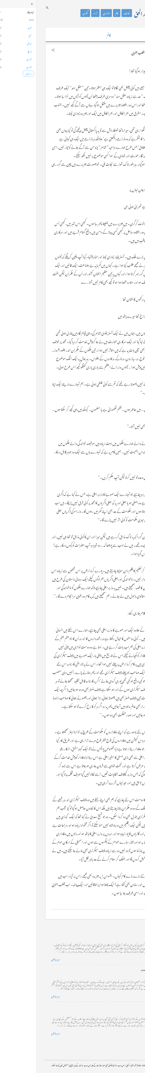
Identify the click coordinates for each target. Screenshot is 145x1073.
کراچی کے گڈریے (120, 932)
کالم (80, 13)
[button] (17, 50)
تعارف (91, 13)
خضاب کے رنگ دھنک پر (117, 969)
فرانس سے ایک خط (120, 1006)
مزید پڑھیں (19, 959)
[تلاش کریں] (11, 7)
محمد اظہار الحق (111, 13)
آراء (59, 13)
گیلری (49, 13)
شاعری (70, 13)
